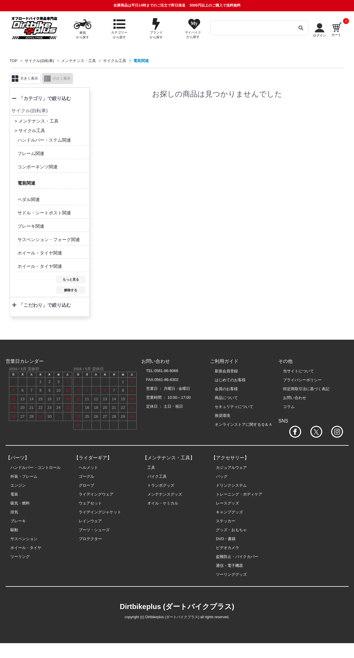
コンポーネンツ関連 (38, 166)
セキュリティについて (234, 406)
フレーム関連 (31, 153)
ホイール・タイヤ (25, 547)
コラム (289, 406)
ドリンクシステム (231, 485)
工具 (151, 467)
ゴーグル (86, 476)
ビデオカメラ (227, 547)
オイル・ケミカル (162, 503)
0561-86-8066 (166, 370)
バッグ (221, 476)
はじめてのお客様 (230, 380)
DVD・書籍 (226, 539)
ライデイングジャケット (100, 512)
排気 (14, 512)
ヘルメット (88, 467)
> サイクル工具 (30, 130)
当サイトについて (298, 371)
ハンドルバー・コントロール (35, 467)
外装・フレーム (23, 476)
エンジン (18, 485)
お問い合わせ (294, 398)
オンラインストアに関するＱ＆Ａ (243, 424)
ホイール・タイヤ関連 (40, 252)
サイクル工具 (114, 60)
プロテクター (90, 539)
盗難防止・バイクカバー (237, 556)
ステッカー (225, 521)
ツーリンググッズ (231, 574)
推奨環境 (222, 415)
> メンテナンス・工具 (37, 121)
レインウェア (90, 521)
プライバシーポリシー (302, 380)
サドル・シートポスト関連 (44, 212)
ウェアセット (90, 503)
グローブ (86, 485)
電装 (14, 494)
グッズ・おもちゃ (231, 530)
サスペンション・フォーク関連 (49, 239)
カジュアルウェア (231, 467)
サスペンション (23, 539)
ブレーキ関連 (31, 226)
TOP (14, 60)
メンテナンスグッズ (164, 494)
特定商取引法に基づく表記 (306, 389)
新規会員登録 (226, 371)
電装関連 (141, 60)
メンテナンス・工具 (78, 60)
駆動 (14, 530)
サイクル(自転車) (39, 60)
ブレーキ (18, 521)
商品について (226, 398)
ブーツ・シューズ (94, 530)
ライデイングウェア (96, 494)
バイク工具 (157, 476)
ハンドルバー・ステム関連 (44, 140)
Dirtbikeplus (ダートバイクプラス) (177, 606)
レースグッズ (227, 503)
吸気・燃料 (20, 503)
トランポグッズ (160, 485)
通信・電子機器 (229, 565)
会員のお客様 (226, 389)
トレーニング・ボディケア (239, 494)
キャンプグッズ (229, 512)
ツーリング (20, 556)
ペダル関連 (29, 199)
